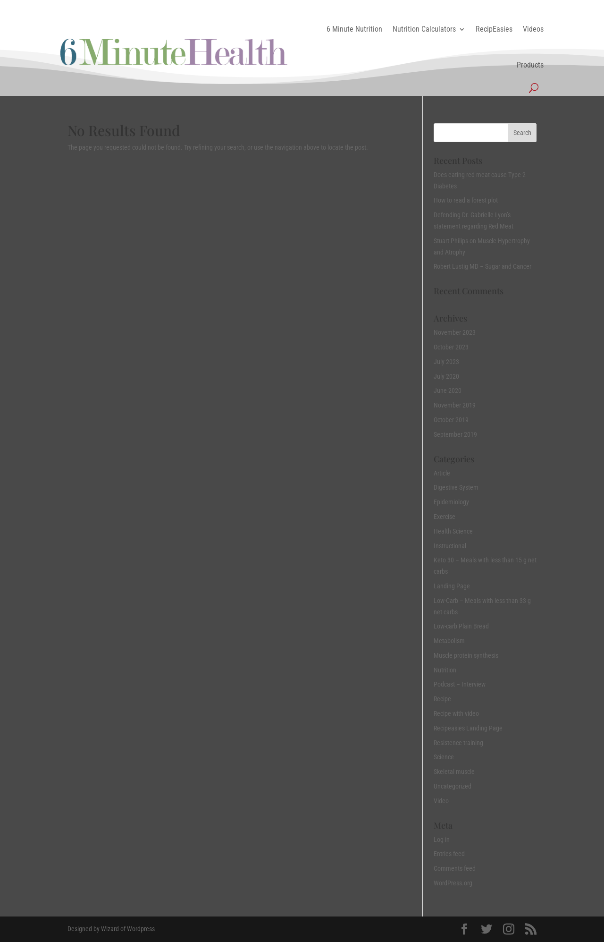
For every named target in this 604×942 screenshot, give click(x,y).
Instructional (450, 546)
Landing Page (452, 586)
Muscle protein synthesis (466, 655)
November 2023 (455, 332)
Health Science (453, 531)
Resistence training (458, 743)
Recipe (442, 699)
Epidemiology (451, 502)
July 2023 (446, 361)
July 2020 (446, 376)
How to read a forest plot (466, 200)
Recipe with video (456, 713)
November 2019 (455, 405)
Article (442, 473)
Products (530, 64)
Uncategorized (452, 786)
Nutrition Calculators (424, 29)
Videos (533, 29)
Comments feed (455, 868)
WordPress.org (453, 883)
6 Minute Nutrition (354, 29)
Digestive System (456, 487)
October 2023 (451, 347)
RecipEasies (494, 29)
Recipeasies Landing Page (468, 728)
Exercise (444, 516)
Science (444, 757)
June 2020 (447, 390)
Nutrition (445, 670)
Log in (442, 839)
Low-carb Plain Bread (461, 626)
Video (441, 801)
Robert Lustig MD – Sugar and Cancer (482, 266)
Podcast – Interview (460, 684)
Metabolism (449, 641)
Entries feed (449, 853)
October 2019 (451, 420)
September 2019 (455, 434)
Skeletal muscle (454, 771)
